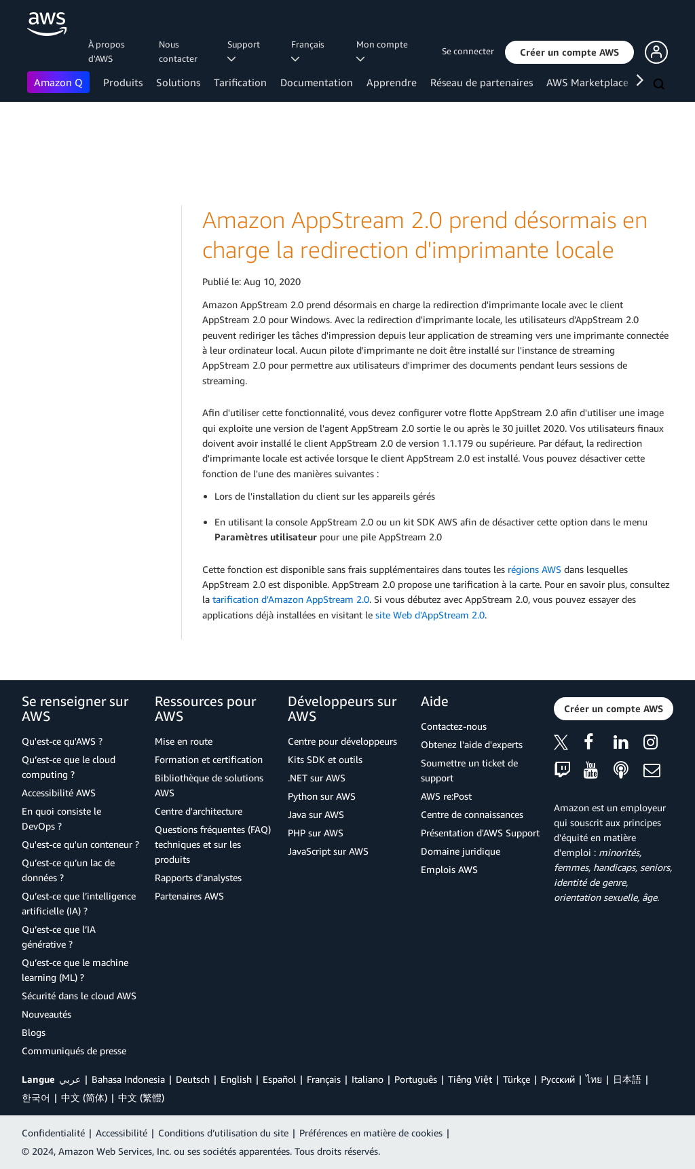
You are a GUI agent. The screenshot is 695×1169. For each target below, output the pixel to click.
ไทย (594, 1079)
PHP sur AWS (315, 832)
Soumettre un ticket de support (469, 770)
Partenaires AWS (189, 896)
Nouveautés (46, 1014)
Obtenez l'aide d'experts (472, 744)
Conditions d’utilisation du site (223, 1132)
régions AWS (534, 569)
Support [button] (245, 51)
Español (279, 1079)
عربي (70, 1079)
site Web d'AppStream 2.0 (430, 614)
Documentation (316, 82)
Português (415, 1079)
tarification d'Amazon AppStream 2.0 (290, 599)
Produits (123, 82)
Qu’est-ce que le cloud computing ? (68, 767)
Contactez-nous (454, 726)
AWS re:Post (446, 796)
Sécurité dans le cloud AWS (79, 995)
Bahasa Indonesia (128, 1079)
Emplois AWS (449, 869)
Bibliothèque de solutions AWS (209, 785)
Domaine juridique (460, 851)
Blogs (33, 1032)
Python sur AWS (322, 796)
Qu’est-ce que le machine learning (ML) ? (75, 970)
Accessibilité (121, 1132)
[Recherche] (660, 85)
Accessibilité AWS (59, 792)
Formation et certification (209, 759)
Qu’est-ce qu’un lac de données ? (68, 870)
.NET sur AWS (316, 777)
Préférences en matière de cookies (371, 1132)
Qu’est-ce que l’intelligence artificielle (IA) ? (79, 903)
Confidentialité (53, 1132)
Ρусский (558, 1079)
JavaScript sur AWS (328, 851)
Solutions (178, 82)
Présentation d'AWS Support (480, 832)
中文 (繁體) (141, 1097)
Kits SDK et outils (325, 759)
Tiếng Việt (470, 1079)
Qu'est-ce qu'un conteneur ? (80, 844)
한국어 (36, 1097)
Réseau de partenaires (481, 82)
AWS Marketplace (587, 82)
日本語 (627, 1079)
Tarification (240, 82)
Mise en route (183, 741)
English (236, 1079)
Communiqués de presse (74, 1050)
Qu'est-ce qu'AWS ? (62, 741)
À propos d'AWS (106, 51)
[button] (569, 52)
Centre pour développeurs (342, 741)
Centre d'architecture (198, 811)
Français (324, 1079)
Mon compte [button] (384, 51)
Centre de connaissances (472, 814)
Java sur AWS (316, 814)
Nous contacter (178, 51)
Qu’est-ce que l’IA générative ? (59, 936)
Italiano (367, 1079)
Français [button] (309, 51)
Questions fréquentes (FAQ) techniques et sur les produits (213, 844)
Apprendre (392, 82)
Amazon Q (58, 82)
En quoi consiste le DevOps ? (61, 818)
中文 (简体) (84, 1097)
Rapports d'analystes (198, 877)
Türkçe (516, 1079)
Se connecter (468, 50)
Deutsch (193, 1079)
